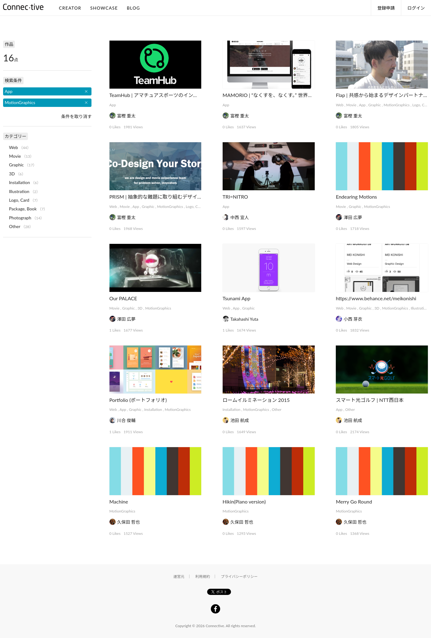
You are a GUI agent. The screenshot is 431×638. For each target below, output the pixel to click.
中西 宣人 (239, 217)
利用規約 (202, 576)
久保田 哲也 (128, 522)
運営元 (178, 576)
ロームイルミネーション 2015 (256, 400)
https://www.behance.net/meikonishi (376, 298)
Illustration (419, 308)
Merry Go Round (354, 501)
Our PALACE (123, 298)
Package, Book (23, 208)
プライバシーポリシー (239, 576)
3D (139, 308)
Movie (351, 105)
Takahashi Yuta (244, 319)
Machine (118, 501)
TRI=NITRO (235, 197)
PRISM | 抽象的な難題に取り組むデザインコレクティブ (170, 197)
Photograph (20, 217)
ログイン (416, 8)
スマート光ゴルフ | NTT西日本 (370, 400)
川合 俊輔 (126, 420)
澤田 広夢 (353, 217)
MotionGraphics (397, 105)
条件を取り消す (76, 116)
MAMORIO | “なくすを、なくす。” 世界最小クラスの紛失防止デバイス (300, 95)
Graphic (374, 105)
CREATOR (70, 8)
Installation (153, 409)
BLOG (133, 8)
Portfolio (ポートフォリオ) (138, 400)
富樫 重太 (126, 115)
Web (340, 105)
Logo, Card (421, 105)
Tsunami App (237, 298)
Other (277, 409)
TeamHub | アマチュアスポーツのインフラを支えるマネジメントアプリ (188, 95)
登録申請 (386, 8)
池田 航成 (239, 420)
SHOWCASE (104, 8)
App (112, 105)
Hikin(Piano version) (244, 501)
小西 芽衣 (353, 319)
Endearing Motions (356, 197)
